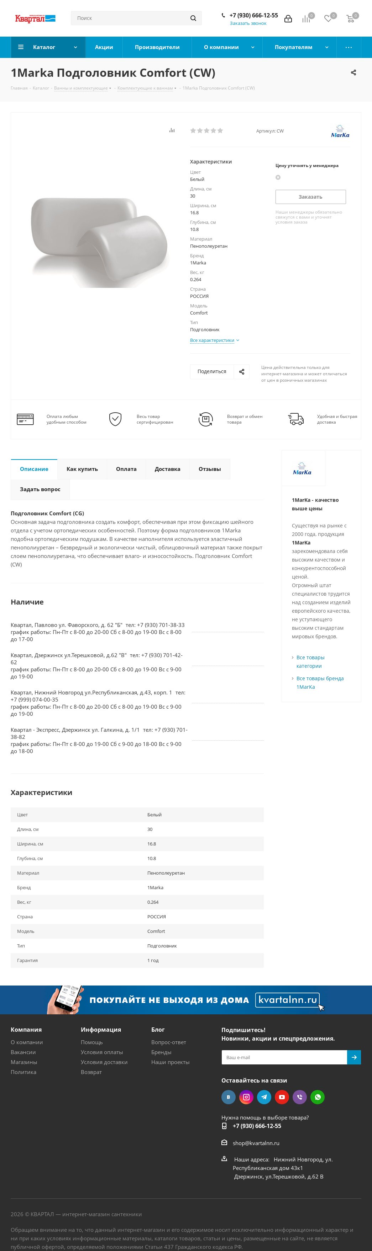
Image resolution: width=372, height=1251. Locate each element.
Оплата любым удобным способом (67, 419)
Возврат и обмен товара (245, 419)
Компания (26, 1029)
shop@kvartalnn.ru (256, 1143)
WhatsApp (317, 1097)
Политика (23, 1071)
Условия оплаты (102, 1052)
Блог (158, 1029)
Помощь (92, 1042)
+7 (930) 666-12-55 (254, 15)
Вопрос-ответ (168, 1042)
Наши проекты (170, 1061)
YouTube (282, 1097)
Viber (300, 1097)
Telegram (264, 1097)
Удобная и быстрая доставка (337, 419)
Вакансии (23, 1052)
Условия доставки (104, 1061)
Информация (101, 1029)
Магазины (24, 1061)
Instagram (246, 1097)
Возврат (91, 1071)
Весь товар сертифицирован (155, 419)
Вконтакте (228, 1097)
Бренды (161, 1052)
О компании (27, 1042)
